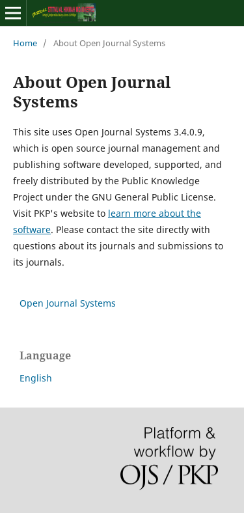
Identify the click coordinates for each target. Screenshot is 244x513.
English (36, 378)
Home (25, 43)
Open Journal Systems (68, 303)
